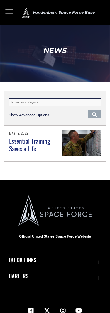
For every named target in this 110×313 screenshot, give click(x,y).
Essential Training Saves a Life (29, 144)
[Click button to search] (94, 114)
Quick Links (22, 259)
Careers (18, 276)
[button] (9, 12)
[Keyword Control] (55, 102)
